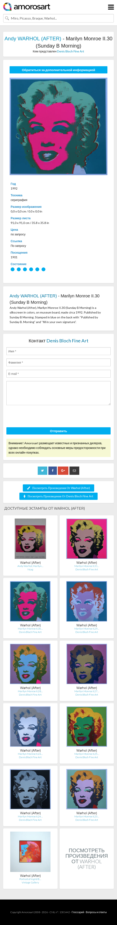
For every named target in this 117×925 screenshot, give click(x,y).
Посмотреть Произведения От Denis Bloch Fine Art (58, 496)
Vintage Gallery (30, 882)
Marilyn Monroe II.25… (86, 753)
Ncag (30, 569)
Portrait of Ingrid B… (30, 879)
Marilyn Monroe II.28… (30, 691)
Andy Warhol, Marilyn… (30, 566)
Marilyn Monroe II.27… (86, 691)
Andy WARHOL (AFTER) (32, 38)
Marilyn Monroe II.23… (86, 816)
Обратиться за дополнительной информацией (58, 70)
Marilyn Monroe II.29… (86, 628)
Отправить (58, 431)
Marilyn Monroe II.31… (86, 566)
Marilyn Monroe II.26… (30, 753)
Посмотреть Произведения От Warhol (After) (58, 488)
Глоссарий (78, 912)
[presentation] (38, 417)
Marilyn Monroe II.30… (30, 628)
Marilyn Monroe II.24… (30, 816)
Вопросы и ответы (96, 912)
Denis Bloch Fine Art (70, 51)
